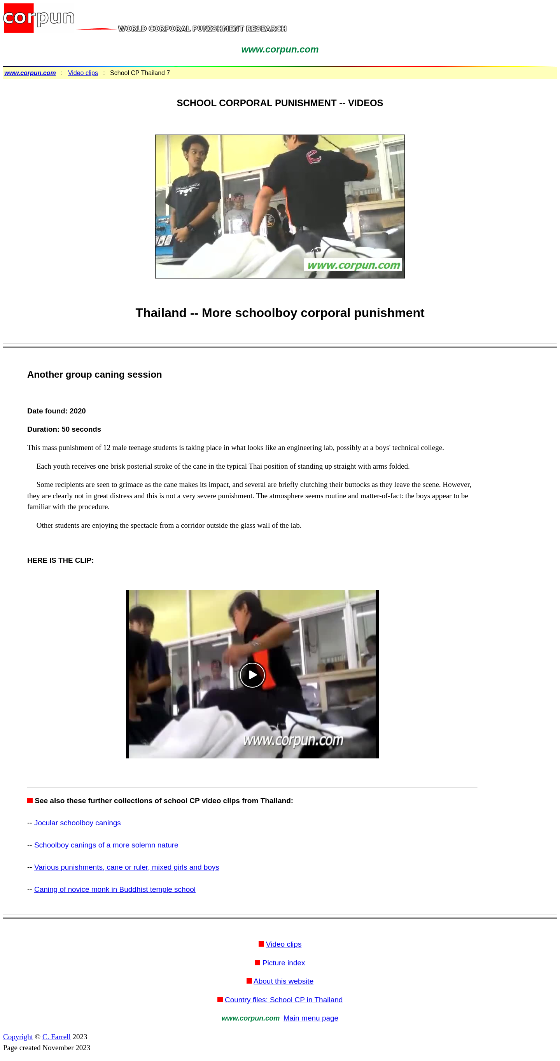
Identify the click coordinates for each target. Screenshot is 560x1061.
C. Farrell (56, 1037)
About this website (283, 981)
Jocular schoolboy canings (77, 823)
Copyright (18, 1037)
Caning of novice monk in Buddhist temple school (115, 889)
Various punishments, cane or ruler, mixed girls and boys (126, 867)
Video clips (83, 73)
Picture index (283, 963)
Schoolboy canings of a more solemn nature (106, 845)
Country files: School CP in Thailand (284, 1000)
